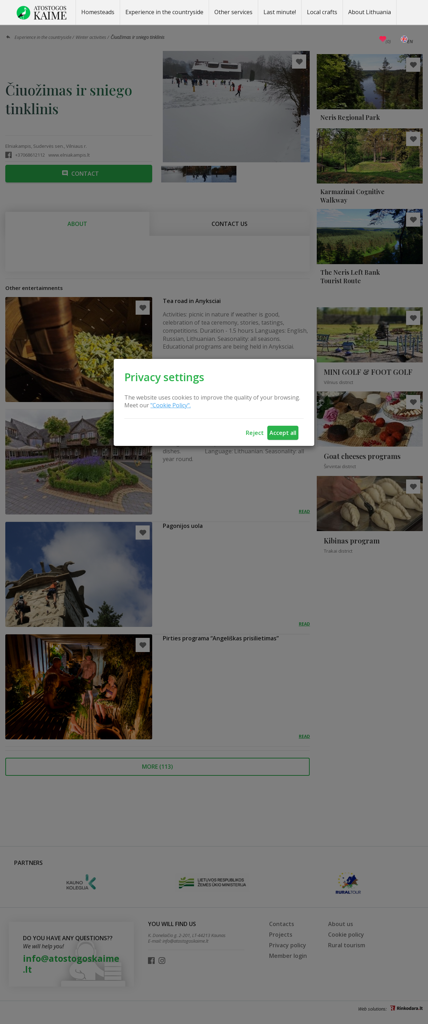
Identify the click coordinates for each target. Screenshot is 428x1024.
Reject (255, 433)
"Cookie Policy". (170, 405)
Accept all (282, 433)
